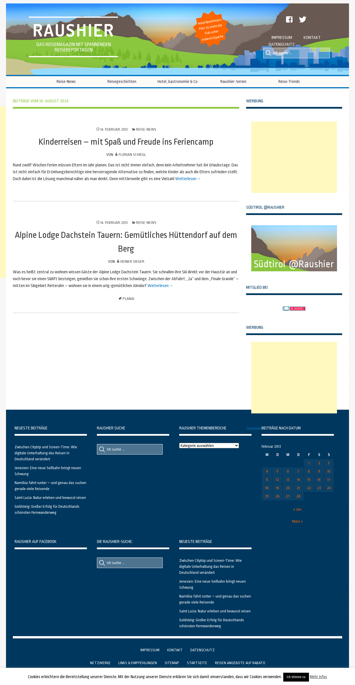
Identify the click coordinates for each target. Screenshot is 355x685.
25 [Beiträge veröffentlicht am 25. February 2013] (267, 496)
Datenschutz (282, 44)
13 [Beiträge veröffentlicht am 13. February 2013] (287, 479)
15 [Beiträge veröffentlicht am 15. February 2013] (308, 479)
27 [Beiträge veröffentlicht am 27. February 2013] (288, 496)
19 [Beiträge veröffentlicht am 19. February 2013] (277, 488)
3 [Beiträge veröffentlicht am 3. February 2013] (329, 463)
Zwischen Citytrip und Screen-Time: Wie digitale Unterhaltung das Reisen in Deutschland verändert (46, 453)
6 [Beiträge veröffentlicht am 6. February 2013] (288, 471)
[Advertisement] (294, 157)
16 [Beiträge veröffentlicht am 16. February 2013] (319, 479)
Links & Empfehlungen (137, 663)
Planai (128, 298)
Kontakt (312, 37)
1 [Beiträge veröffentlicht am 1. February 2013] (309, 463)
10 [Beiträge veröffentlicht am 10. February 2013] (328, 471)
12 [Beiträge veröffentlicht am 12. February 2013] (277, 479)
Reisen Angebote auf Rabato (240, 663)
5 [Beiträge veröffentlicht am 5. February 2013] (277, 471)
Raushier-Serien (233, 81)
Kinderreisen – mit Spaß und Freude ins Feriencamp (126, 142)
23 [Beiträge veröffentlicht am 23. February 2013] (319, 488)
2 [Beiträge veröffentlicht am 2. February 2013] (319, 463)
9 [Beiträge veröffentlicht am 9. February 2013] (319, 471)
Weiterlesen (185, 178)
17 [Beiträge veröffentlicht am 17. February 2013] (328, 479)
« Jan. (297, 509)
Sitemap (172, 663)
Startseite (253, 428)
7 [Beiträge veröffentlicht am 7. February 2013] (298, 471)
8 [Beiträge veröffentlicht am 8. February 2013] (309, 471)
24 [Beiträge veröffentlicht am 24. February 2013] (329, 488)
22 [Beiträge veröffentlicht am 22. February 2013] (309, 488)
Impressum (282, 37)
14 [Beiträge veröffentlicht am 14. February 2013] (298, 479)
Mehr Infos (318, 676)
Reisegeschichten (121, 81)
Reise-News (66, 81)
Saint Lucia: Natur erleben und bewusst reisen (50, 497)
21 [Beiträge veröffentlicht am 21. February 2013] (298, 488)
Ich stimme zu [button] (296, 677)
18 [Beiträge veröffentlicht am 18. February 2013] (266, 488)
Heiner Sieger (132, 261)
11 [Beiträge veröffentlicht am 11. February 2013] (267, 479)
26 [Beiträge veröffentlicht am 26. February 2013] (278, 496)
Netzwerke (100, 663)
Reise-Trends (289, 81)
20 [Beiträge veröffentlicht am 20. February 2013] (288, 488)
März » (297, 521)
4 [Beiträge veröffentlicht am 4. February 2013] (267, 471)
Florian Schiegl (132, 154)
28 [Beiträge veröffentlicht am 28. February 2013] (298, 496)
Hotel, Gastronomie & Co (177, 81)
